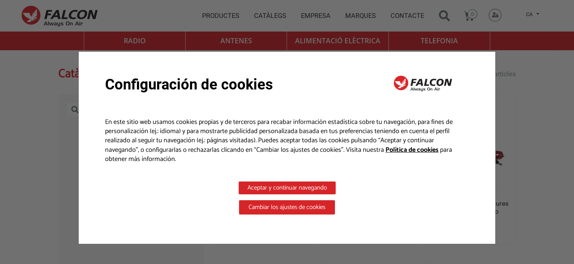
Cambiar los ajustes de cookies (287, 207)
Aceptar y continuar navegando (287, 188)
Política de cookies (412, 149)
